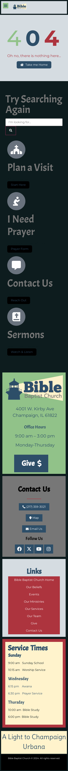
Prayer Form (19, 249)
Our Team (34, 616)
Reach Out (18, 300)
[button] (5, 5)
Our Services (34, 609)
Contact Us (34, 489)
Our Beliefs (34, 587)
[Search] (10, 130)
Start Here (18, 185)
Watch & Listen (22, 352)
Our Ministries (34, 601)
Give (34, 623)
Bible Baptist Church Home (34, 580)
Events (34, 594)
